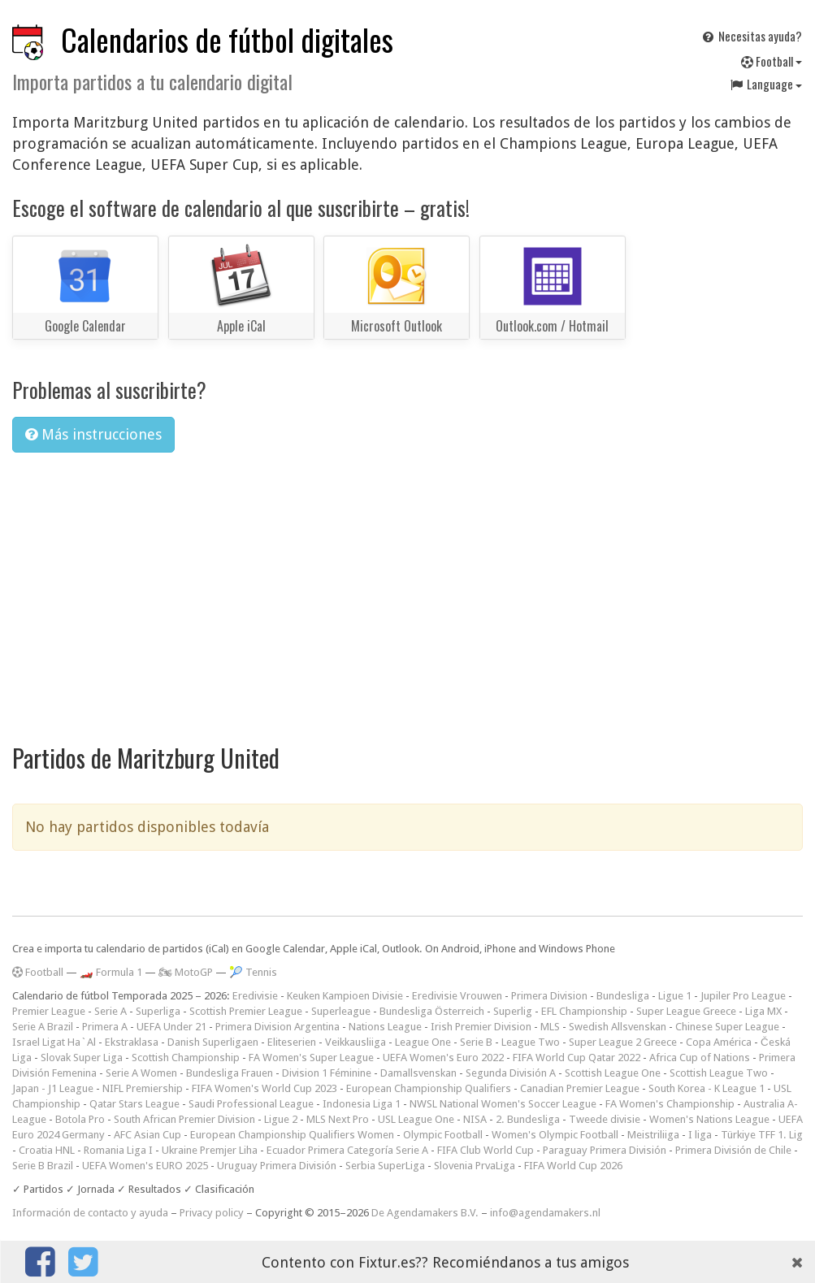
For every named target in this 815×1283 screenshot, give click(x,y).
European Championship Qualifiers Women (292, 1135)
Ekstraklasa (131, 1042)
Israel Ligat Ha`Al (54, 1042)
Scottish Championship (186, 1057)
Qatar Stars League (134, 1104)
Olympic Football (443, 1135)
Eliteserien (291, 1042)
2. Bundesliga (528, 1119)
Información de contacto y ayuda (90, 1213)
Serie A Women (141, 1073)
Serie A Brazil (42, 1027)
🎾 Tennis (253, 972)
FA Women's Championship (670, 1104)
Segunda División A (511, 1073)
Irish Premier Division (481, 1027)
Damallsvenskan (418, 1073)
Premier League (48, 1011)
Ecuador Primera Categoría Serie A (347, 1150)
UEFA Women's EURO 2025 (145, 1165)
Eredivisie (255, 996)
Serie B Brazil (42, 1165)
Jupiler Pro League (743, 996)
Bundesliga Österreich (431, 1011)
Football (771, 61)
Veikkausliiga (355, 1042)
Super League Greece (686, 1011)
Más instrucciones (93, 434)
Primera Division (549, 996)
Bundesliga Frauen (229, 1073)
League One (423, 1042)
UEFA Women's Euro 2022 (443, 1057)
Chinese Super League (727, 1027)
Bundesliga (622, 996)
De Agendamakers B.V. (425, 1213)
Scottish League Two (719, 1073)
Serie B (476, 1042)
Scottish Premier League (245, 1011)
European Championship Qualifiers (428, 1088)
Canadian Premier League (579, 1088)
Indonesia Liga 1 (362, 1104)
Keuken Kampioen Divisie (345, 996)
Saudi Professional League (251, 1104)
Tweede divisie (604, 1119)
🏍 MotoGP (185, 972)
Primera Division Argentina (277, 1027)
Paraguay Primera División (604, 1150)
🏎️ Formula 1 (111, 972)
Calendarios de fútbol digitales (227, 39)
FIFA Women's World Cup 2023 (264, 1088)
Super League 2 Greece (623, 1042)
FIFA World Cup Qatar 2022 (576, 1057)
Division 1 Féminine (326, 1073)
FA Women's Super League (311, 1057)
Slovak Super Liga (82, 1057)
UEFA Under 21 (171, 1027)
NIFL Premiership (142, 1088)
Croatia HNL (47, 1150)
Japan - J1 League (52, 1088)
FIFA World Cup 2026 (573, 1165)
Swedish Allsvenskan (617, 1027)
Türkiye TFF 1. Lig (762, 1135)
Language (765, 84)
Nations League (385, 1027)
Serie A (110, 1011)
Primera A (105, 1027)
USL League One (416, 1119)
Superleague (341, 1011)
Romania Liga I (118, 1150)
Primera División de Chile (733, 1150)
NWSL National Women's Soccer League (503, 1104)
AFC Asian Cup (147, 1135)
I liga (700, 1135)
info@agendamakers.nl (545, 1213)
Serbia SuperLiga (385, 1165)
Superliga (158, 1011)
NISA (475, 1119)
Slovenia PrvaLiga (474, 1165)
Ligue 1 (674, 996)
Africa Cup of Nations (699, 1057)
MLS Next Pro (337, 1119)
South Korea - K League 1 (706, 1088)
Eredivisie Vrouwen (457, 996)
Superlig (512, 1011)
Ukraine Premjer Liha (210, 1150)
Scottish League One (613, 1073)
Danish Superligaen (212, 1042)
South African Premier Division (184, 1119)
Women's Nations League (709, 1119)
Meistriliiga (653, 1135)
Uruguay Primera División (276, 1165)
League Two (530, 1042)
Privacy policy (212, 1213)
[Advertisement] (407, 587)
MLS (550, 1027)
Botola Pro (80, 1119)
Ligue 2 (280, 1119)
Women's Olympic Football (555, 1135)
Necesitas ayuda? (751, 36)
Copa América (719, 1042)
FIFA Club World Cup (485, 1150)
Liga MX (763, 1011)
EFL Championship (584, 1011)
